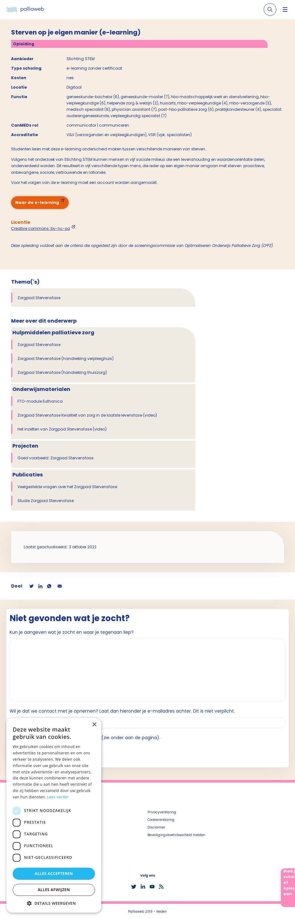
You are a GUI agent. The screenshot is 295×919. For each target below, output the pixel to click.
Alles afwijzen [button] (54, 889)
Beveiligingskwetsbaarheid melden (176, 835)
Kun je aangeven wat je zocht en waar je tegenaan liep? (71, 632)
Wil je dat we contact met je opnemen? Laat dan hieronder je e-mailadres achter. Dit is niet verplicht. (122, 711)
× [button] (94, 724)
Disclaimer (156, 827)
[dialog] (53, 815)
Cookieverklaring (161, 819)
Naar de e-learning (37, 202)
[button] (54, 903)
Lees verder (58, 797)
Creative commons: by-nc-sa (40, 228)
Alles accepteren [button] (54, 873)
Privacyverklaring (162, 812)
